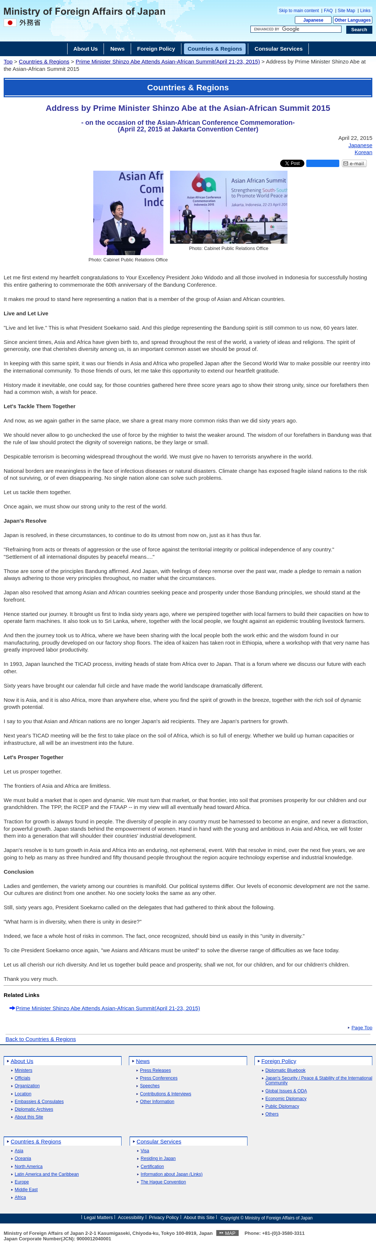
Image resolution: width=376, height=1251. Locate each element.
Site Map (346, 10)
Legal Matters (98, 1217)
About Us (22, 1061)
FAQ (328, 10)
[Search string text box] (295, 29)
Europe (22, 1182)
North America (29, 1166)
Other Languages (353, 20)
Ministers (23, 1070)
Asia (19, 1151)
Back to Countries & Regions (41, 1039)
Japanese (313, 20)
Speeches (149, 1086)
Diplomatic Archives (34, 1109)
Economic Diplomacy (286, 1098)
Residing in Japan (158, 1158)
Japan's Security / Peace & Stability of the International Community (318, 1080)
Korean (363, 152)
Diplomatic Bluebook (285, 1070)
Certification (152, 1166)
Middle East (26, 1189)
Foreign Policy (278, 1061)
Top (8, 61)
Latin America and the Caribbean (47, 1174)
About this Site (29, 1117)
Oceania (23, 1158)
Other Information (157, 1101)
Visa (145, 1151)
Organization (27, 1086)
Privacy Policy (164, 1217)
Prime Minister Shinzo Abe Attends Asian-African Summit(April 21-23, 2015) (168, 61)
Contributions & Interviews (165, 1094)
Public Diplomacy (282, 1106)
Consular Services (159, 1141)
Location (23, 1094)
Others (272, 1114)
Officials (22, 1078)
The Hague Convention (163, 1182)
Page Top (361, 1027)
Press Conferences (158, 1078)
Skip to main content (299, 10)
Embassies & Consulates (39, 1101)
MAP (230, 1233)
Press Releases (155, 1070)
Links (365, 10)
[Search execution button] (359, 30)
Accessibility (131, 1217)
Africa (20, 1197)
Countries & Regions (44, 61)
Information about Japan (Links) (172, 1174)
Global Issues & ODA (286, 1091)
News (143, 1061)
